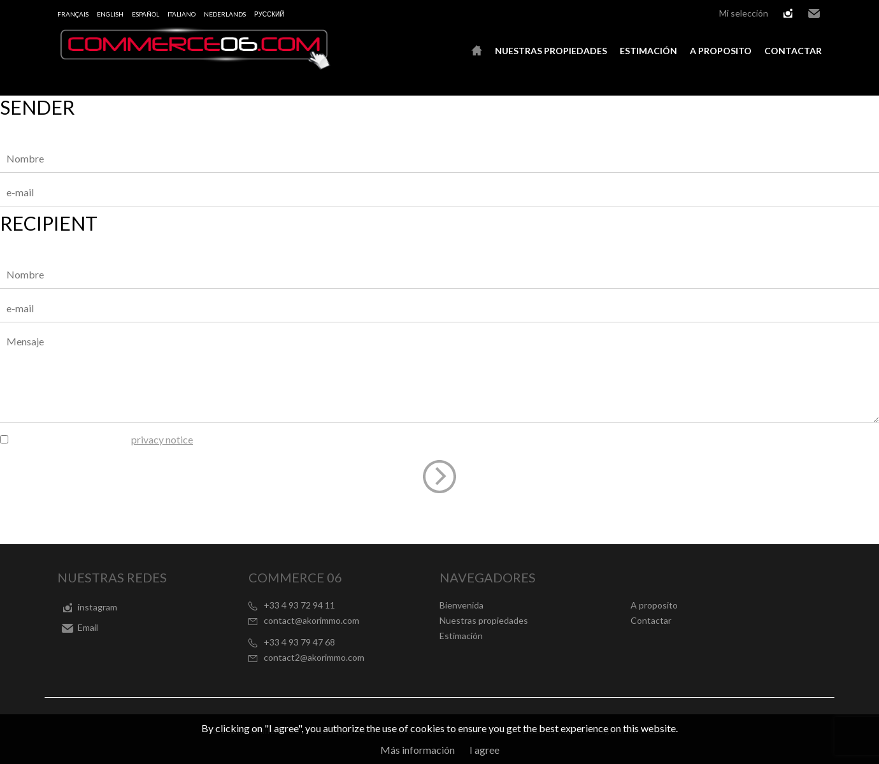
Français (73, 14)
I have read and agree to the (101, 439)
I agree (484, 750)
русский (269, 14)
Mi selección (743, 13)
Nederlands (225, 14)
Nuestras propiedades (551, 50)
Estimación (648, 50)
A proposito (721, 50)
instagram (788, 13)
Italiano (182, 14)
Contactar (793, 50)
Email (814, 13)
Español (145, 14)
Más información (417, 750)
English (110, 14)
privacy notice (162, 439)
